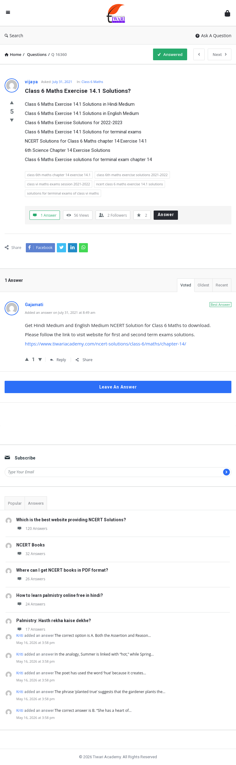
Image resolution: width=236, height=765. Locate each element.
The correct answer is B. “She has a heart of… (93, 710)
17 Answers (30, 629)
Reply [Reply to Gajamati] (58, 359)
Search (14, 35)
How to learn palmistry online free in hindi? (59, 595)
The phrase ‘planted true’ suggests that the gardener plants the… (110, 691)
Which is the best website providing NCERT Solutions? (71, 519)
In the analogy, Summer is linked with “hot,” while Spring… (104, 654)
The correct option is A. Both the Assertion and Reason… (103, 635)
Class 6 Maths (92, 81)
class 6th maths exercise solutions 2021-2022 (132, 174)
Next (219, 54)
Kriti (19, 635)
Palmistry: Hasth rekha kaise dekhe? (53, 620)
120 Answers (31, 528)
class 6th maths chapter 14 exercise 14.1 (59, 174)
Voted (185, 285)
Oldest (203, 285)
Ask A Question (213, 35)
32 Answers (30, 553)
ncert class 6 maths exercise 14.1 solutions (129, 184)
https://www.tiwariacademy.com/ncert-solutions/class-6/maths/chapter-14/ (105, 344)
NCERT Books (30, 544)
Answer (166, 214)
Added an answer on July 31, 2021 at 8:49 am (60, 312)
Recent (222, 285)
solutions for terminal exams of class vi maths (63, 193)
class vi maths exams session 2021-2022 (58, 184)
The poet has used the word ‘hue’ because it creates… (100, 673)
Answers (36, 503)
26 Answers (30, 579)
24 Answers (30, 604)
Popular (15, 503)
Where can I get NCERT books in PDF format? (62, 570)
